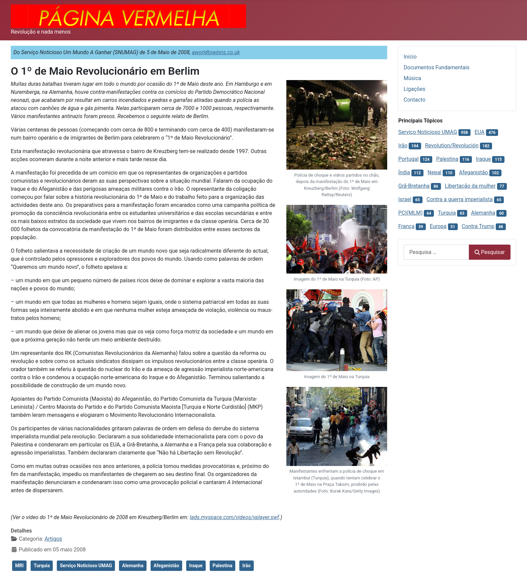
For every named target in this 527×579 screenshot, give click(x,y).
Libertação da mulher (470, 186)
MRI (19, 565)
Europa (438, 226)
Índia (404, 172)
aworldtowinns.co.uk (216, 52)
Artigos (53, 539)
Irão (246, 565)
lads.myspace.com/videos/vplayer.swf (234, 517)
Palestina (223, 565)
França (406, 226)
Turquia (42, 565)
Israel (404, 199)
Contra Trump (478, 226)
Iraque (196, 565)
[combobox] (436, 252)
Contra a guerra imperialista (460, 199)
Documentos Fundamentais (437, 67)
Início (410, 56)
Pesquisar (490, 252)
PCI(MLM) (410, 213)
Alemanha (132, 565)
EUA (480, 132)
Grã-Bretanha (414, 186)
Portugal (408, 159)
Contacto (414, 100)
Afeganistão (166, 565)
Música (412, 78)
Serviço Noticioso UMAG (86, 565)
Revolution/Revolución (451, 145)
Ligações (414, 89)
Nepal (434, 172)
